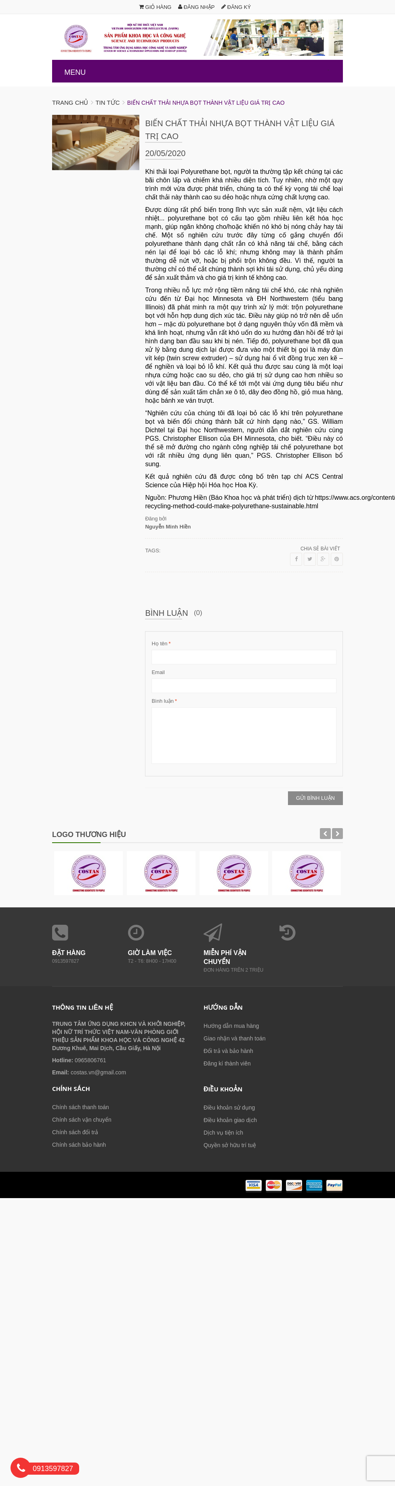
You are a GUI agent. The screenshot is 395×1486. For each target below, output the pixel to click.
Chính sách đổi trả (75, 1132)
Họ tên (159, 644)
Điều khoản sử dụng (229, 1107)
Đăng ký (236, 7)
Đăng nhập (196, 7)
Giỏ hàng (155, 7)
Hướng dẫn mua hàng (231, 1026)
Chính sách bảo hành (79, 1144)
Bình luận (162, 701)
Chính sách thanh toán (80, 1107)
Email (158, 672)
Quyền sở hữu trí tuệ (230, 1145)
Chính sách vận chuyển (81, 1119)
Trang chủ (70, 102)
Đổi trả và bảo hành (228, 1051)
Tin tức (107, 102)
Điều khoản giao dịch (230, 1120)
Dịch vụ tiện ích (223, 1132)
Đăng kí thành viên (227, 1063)
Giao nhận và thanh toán (235, 1038)
